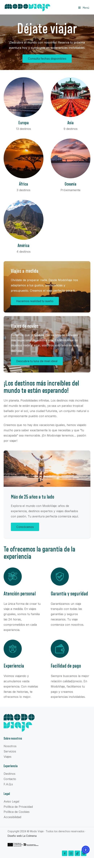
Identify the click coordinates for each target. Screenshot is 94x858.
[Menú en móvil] (83, 7)
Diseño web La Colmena (22, 835)
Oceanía (70, 184)
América (23, 245)
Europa (23, 123)
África (23, 184)
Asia (70, 123)
